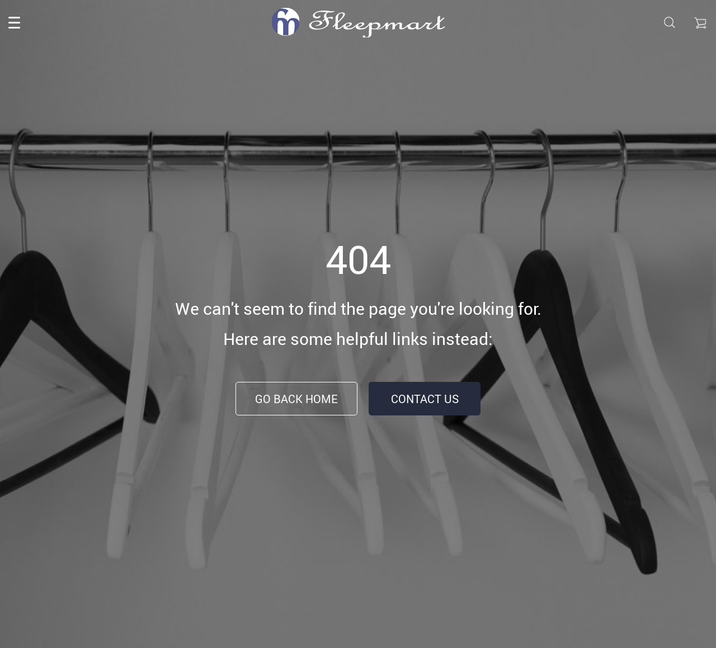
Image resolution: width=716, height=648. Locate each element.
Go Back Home (296, 398)
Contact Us (425, 398)
